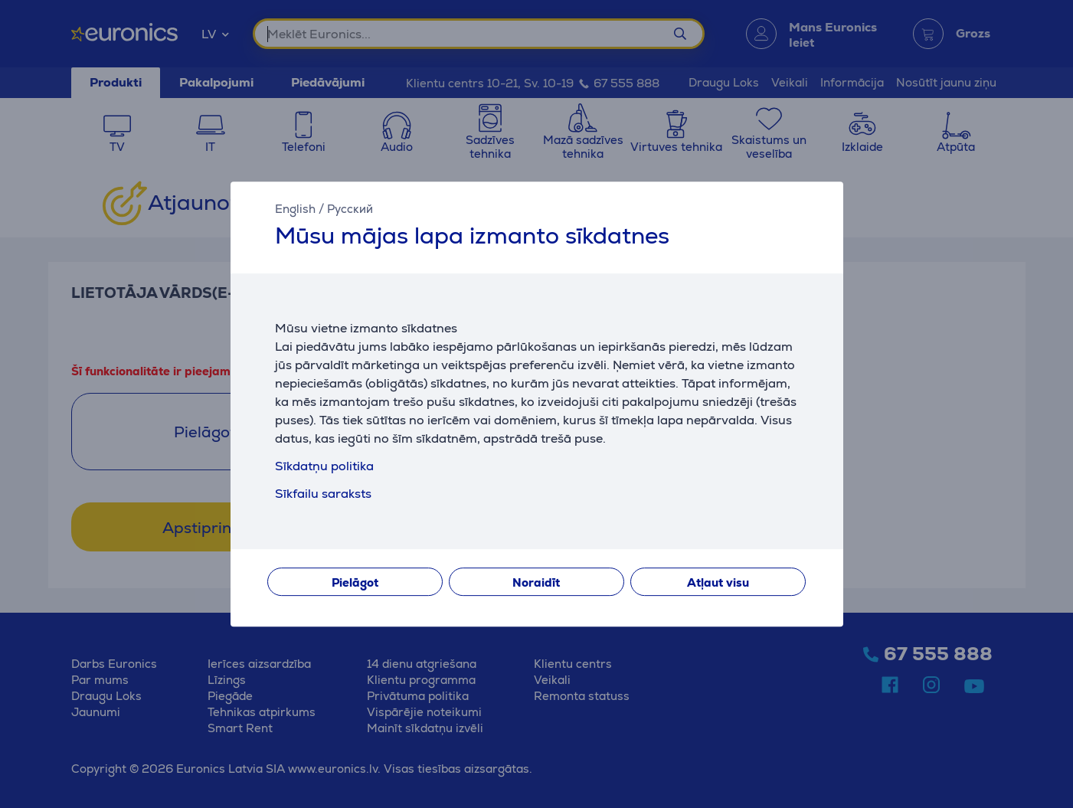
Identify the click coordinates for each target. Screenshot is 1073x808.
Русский (350, 208)
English (295, 208)
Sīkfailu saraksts (323, 494)
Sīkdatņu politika (324, 466)
